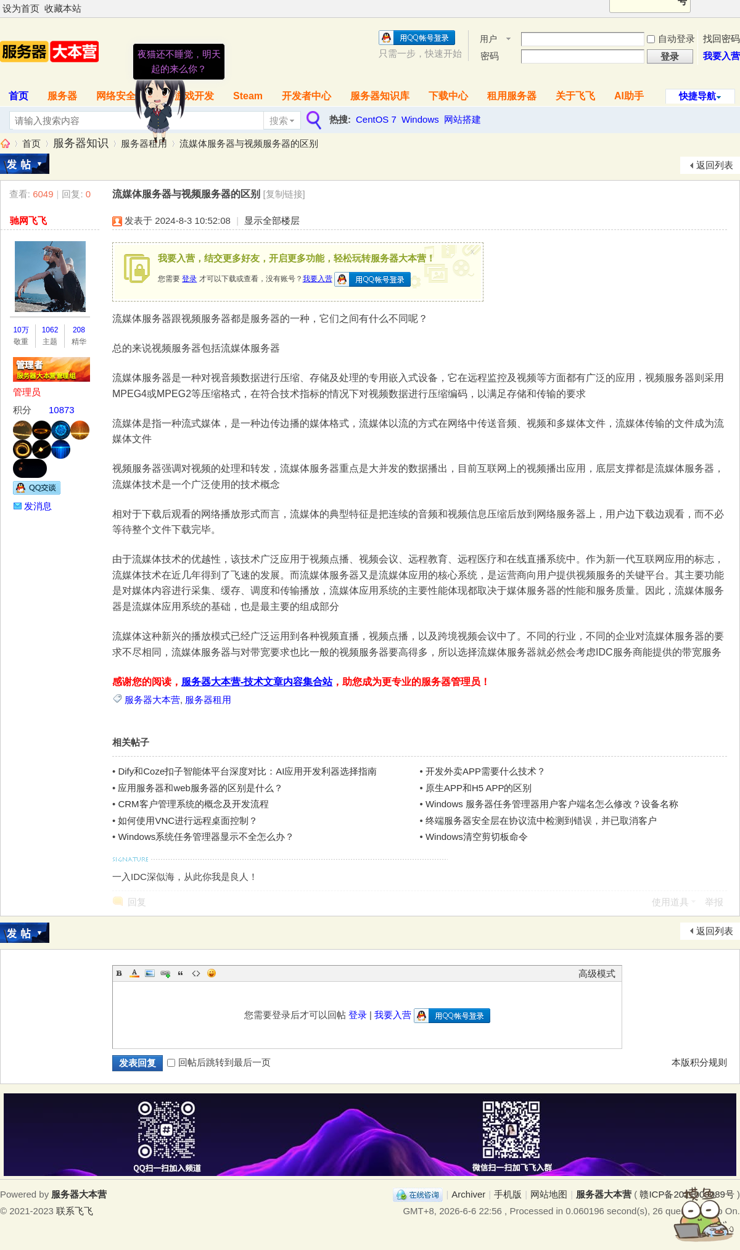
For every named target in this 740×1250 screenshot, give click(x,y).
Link (165, 973)
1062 (50, 330)
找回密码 (721, 38)
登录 (189, 278)
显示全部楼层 (272, 220)
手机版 (508, 1194)
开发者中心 (306, 96)
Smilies (211, 973)
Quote (181, 973)
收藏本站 (62, 8)
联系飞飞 (74, 1211)
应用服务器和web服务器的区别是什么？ (200, 788)
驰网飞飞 (28, 220)
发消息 (38, 506)
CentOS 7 (376, 119)
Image (150, 973)
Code (196, 973)
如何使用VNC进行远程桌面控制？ (188, 820)
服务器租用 (144, 143)
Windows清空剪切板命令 (477, 836)
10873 (62, 410)
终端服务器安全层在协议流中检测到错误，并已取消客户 (541, 820)
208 (79, 330)
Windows (420, 119)
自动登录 (671, 38)
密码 (489, 56)
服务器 (62, 96)
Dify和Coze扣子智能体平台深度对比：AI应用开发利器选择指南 (247, 771)
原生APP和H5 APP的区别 (479, 788)
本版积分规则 (699, 1062)
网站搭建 (462, 119)
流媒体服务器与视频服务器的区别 (248, 143)
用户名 (488, 40)
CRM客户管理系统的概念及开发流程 (193, 804)
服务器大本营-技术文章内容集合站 (256, 681)
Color (134, 973)
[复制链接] (284, 194)
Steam (248, 96)
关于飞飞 (575, 96)
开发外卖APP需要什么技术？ (486, 771)
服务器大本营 (5, 143)
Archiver (468, 1194)
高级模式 (596, 973)
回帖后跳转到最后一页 (219, 1062)
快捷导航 (697, 96)
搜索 (278, 120)
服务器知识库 (379, 96)
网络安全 (116, 96)
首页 (31, 143)
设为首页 (20, 8)
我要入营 (721, 56)
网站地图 (548, 1194)
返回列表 (714, 165)
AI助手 (629, 96)
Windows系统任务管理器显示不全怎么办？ (206, 836)
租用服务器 (511, 96)
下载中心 (448, 96)
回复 (137, 902)
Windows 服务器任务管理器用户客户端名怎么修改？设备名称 (552, 804)
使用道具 (670, 902)
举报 (714, 902)
